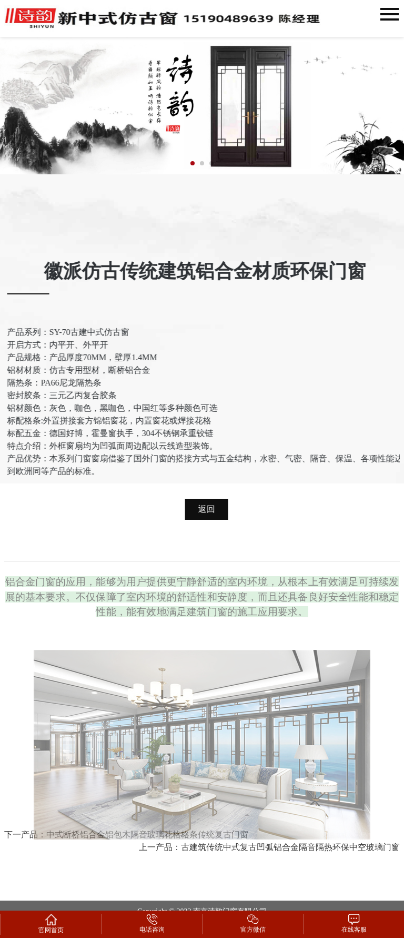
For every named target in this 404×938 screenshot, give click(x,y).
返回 (208, 504)
